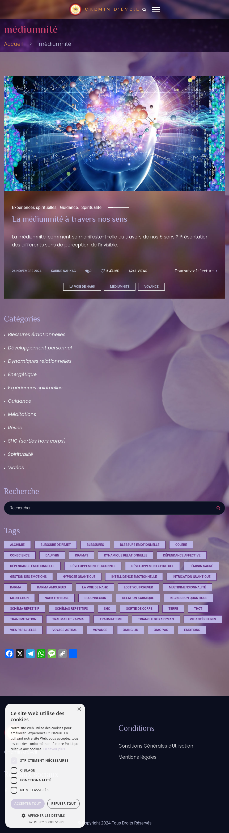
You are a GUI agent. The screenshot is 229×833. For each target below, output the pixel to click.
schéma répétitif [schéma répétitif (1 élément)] (24, 609)
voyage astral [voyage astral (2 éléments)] (64, 630)
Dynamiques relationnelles (39, 361)
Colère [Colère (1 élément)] (181, 545)
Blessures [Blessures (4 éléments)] (95, 545)
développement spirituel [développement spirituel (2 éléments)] (152, 566)
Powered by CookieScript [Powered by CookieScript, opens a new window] (45, 822)
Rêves (15, 427)
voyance (151, 286)
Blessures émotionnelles (36, 334)
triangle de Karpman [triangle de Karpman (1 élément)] (156, 619)
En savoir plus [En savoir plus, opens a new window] (54, 749)
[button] (45, 815)
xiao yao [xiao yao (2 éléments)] (161, 630)
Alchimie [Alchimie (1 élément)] (17, 545)
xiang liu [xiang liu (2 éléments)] (130, 630)
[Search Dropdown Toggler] (144, 9)
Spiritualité (91, 207)
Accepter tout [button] (27, 803)
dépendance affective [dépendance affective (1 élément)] (181, 555)
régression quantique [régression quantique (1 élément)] (188, 598)
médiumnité (119, 286)
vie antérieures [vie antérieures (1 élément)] (203, 619)
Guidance (69, 207)
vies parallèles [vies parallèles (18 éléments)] (23, 630)
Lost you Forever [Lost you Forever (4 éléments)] (138, 587)
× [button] (79, 709)
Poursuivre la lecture (196, 271)
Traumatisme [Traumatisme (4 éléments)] (111, 619)
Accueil (13, 44)
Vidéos (16, 467)
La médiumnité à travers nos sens (69, 219)
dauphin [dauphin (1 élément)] (52, 555)
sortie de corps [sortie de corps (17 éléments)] (139, 609)
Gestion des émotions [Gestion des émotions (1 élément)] (28, 577)
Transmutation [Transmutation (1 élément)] (23, 619)
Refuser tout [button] (63, 803)
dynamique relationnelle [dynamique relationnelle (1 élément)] (125, 555)
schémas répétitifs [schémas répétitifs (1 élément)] (71, 609)
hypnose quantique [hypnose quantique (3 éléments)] (79, 577)
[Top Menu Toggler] (156, 9)
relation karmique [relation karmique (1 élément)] (138, 598)
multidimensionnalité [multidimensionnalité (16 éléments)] (187, 587)
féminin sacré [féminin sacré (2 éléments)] (201, 566)
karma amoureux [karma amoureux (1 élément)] (51, 587)
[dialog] (45, 766)
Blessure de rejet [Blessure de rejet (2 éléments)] (56, 545)
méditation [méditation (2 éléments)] (19, 598)
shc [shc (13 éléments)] (107, 609)
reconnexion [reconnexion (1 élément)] (95, 598)
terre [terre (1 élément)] (173, 609)
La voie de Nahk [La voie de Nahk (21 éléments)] (95, 587)
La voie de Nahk (82, 286)
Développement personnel (40, 347)
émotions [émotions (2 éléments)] (192, 630)
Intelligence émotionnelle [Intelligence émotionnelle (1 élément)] (134, 577)
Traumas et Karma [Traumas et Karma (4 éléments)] (68, 619)
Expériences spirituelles (34, 207)
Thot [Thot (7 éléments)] (198, 609)
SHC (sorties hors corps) (37, 441)
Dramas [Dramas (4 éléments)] (81, 555)
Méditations (22, 414)
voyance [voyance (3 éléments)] (100, 630)
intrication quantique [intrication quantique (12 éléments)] (191, 577)
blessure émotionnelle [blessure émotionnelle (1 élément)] (139, 545)
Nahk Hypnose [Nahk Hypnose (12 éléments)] (57, 598)
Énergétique (22, 374)
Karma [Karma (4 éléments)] (15, 587)
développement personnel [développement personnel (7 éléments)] (92, 566)
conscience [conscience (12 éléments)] (19, 555)
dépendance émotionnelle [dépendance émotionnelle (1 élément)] (32, 566)
